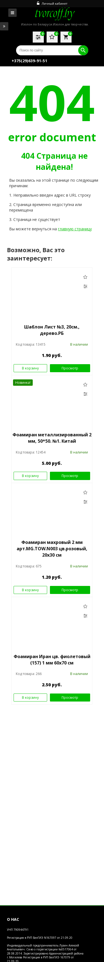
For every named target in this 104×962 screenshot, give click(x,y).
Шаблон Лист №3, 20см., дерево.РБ (52, 330)
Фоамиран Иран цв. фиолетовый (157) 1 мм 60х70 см (52, 659)
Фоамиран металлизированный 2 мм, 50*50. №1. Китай (52, 438)
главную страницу (75, 228)
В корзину (30, 368)
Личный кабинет (52, 3)
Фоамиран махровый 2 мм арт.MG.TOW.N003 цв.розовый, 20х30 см (52, 548)
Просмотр (70, 368)
